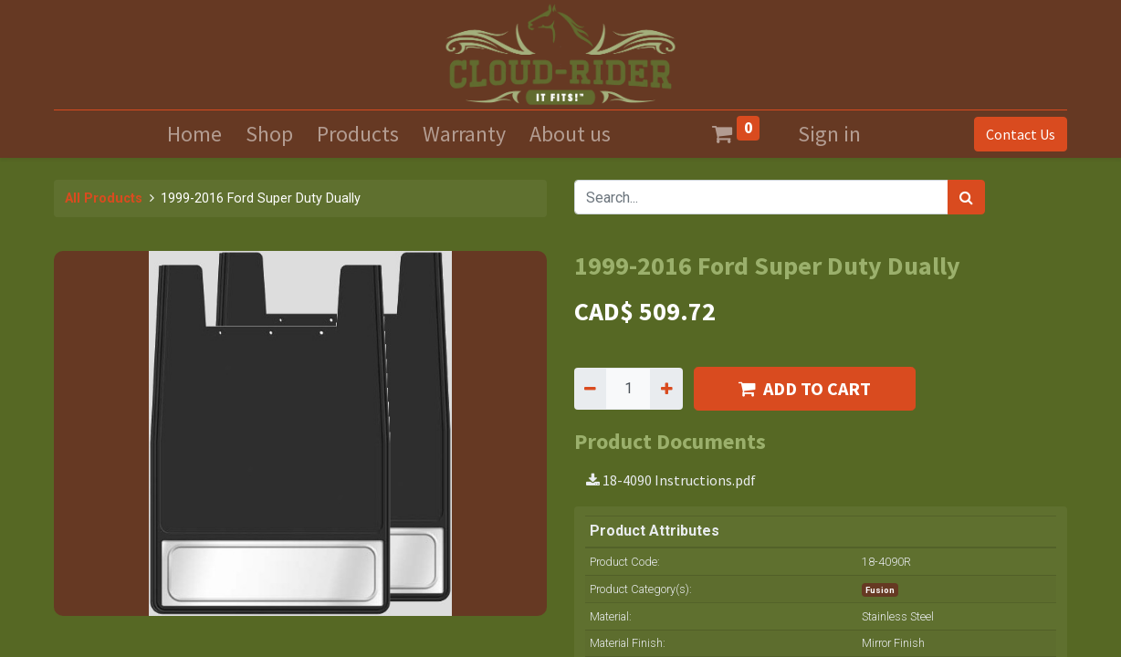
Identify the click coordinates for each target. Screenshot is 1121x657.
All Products (103, 198)
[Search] (966, 197)
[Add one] (666, 389)
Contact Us (1020, 134)
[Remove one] (590, 389)
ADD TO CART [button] (805, 388)
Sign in (829, 134)
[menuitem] (194, 134)
